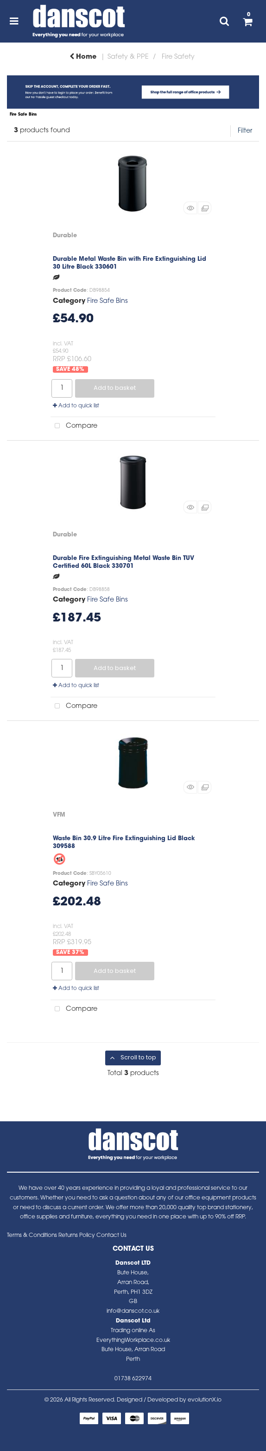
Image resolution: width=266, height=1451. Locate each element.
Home (83, 57)
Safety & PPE (128, 57)
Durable (65, 236)
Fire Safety (178, 57)
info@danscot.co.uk (133, 1311)
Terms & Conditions (32, 1235)
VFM (59, 815)
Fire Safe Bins (107, 301)
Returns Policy (76, 1235)
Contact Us (111, 1235)
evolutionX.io (205, 1400)
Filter (245, 131)
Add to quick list (76, 406)
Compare (74, 426)
